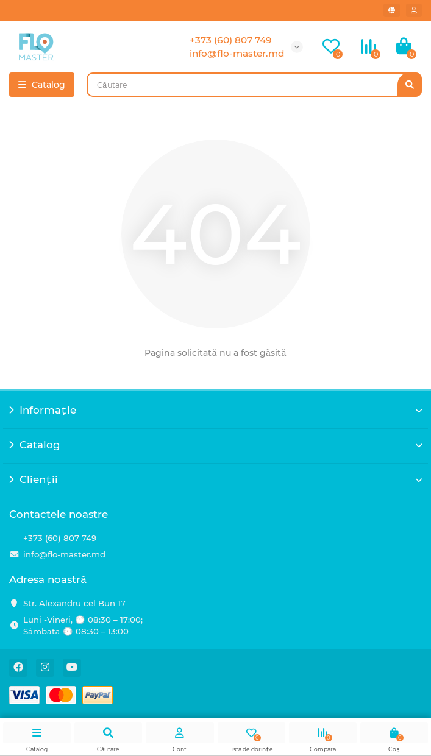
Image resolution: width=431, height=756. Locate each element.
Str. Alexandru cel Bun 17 (74, 603)
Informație (215, 410)
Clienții (215, 479)
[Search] (254, 84)
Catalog (215, 445)
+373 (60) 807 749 (59, 538)
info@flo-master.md (64, 554)
